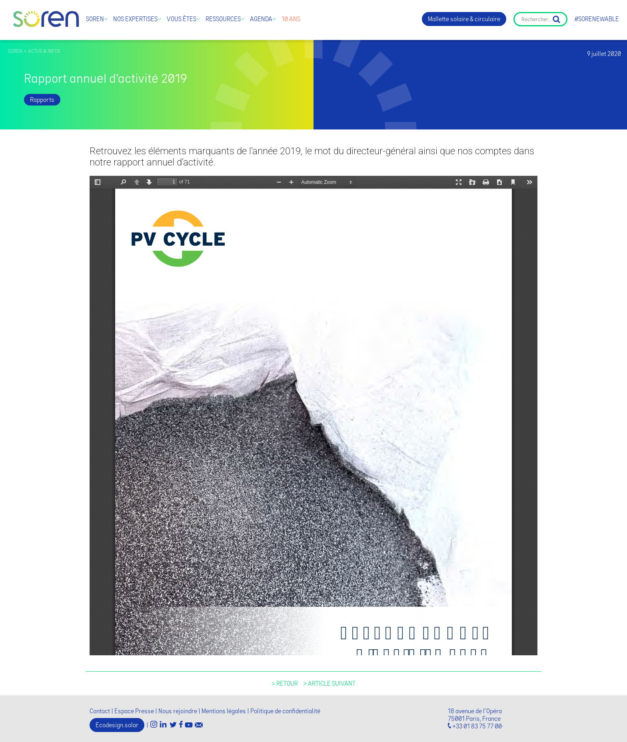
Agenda (261, 19)
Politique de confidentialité (285, 711)
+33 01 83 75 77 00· (477, 726)
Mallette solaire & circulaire (464, 19)
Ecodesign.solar (117, 725)
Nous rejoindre (177, 711)
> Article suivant (329, 683)
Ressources (223, 19)
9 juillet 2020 (604, 54)
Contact (100, 711)
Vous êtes (181, 19)
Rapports (42, 99)
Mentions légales (224, 711)
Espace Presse (134, 711)
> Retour (285, 683)
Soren (95, 19)
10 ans (291, 19)
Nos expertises (135, 19)
